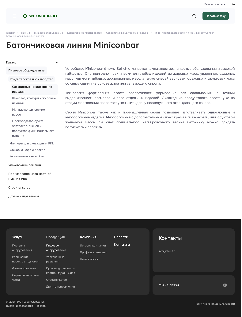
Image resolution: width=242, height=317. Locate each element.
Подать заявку (215, 16)
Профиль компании (93, 252)
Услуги (17, 237)
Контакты (122, 245)
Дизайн (10, 305)
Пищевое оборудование (26, 70)
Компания (88, 237)
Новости (121, 237)
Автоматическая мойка (27, 156)
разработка (25, 305)
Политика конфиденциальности (215, 303)
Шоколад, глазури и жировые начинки (34, 100)
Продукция (55, 237)
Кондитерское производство (31, 79)
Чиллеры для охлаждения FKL (32, 143)
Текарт (41, 305)
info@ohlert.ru (167, 251)
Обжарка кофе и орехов (27, 150)
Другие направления (23, 196)
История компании (93, 245)
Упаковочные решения (25, 165)
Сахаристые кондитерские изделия (32, 89)
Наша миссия (89, 259)
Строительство (19, 187)
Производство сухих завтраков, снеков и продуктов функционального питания (33, 128)
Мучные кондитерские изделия (28, 112)
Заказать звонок (214, 4)
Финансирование (24, 268)
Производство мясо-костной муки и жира (29, 176)
